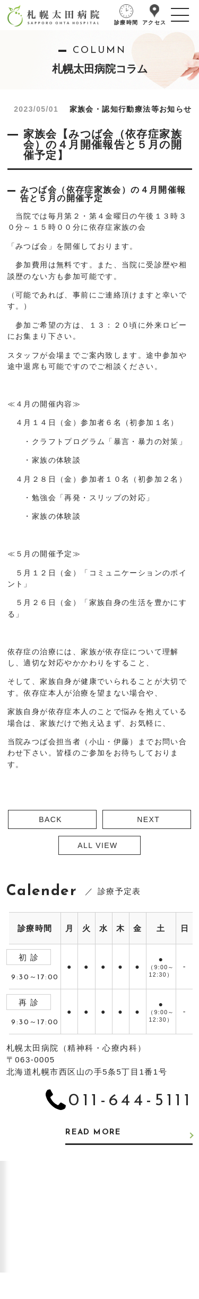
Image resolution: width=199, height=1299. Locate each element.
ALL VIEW (97, 845)
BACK (50, 819)
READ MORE (93, 1132)
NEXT (148, 819)
